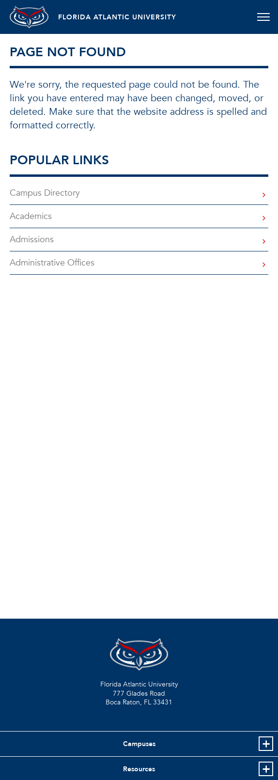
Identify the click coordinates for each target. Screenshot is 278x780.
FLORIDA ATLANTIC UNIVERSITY (117, 17)
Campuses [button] (139, 744)
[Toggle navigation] (263, 17)
